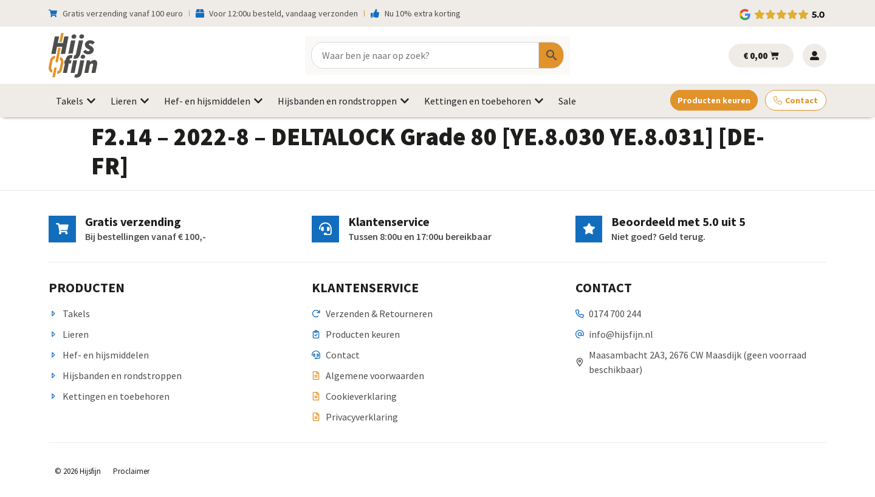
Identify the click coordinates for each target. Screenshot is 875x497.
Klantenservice (388, 221)
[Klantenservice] (325, 229)
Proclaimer (131, 471)
